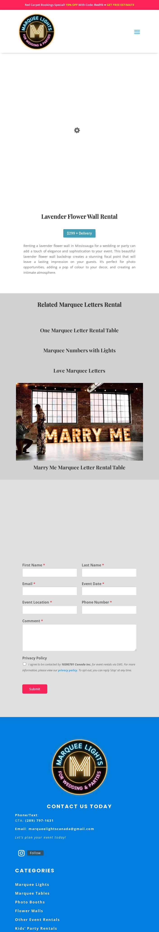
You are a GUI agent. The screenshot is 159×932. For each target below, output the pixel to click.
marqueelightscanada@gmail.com (61, 829)
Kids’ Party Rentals (36, 928)
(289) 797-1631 (39, 820)
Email (28, 583)
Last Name (93, 565)
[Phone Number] (109, 610)
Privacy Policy (34, 658)
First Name (33, 565)
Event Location (37, 602)
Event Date (93, 583)
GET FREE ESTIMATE (120, 5)
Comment (32, 621)
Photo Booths (30, 902)
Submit (34, 689)
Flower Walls (29, 910)
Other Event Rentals (37, 919)
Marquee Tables (32, 893)
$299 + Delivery (79, 233)
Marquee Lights (32, 884)
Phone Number (97, 602)
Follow (35, 853)
